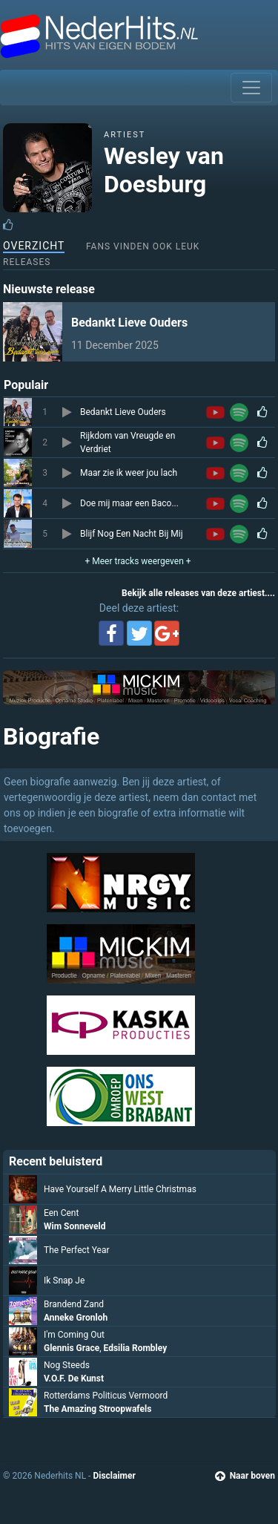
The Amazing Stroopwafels (97, 1409)
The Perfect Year (76, 1250)
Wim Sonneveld (74, 1226)
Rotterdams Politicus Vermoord (106, 1395)
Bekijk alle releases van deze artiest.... (198, 593)
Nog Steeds (67, 1365)
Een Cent (61, 1213)
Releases (26, 262)
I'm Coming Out (74, 1335)
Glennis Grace (71, 1348)
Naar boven (245, 1476)
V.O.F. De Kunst (74, 1378)
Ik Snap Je (64, 1280)
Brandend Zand (74, 1304)
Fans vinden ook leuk (142, 246)
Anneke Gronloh (75, 1317)
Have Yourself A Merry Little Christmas (120, 1189)
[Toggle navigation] (251, 87)
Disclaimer (114, 1476)
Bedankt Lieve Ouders (129, 322)
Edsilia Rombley (136, 1348)
